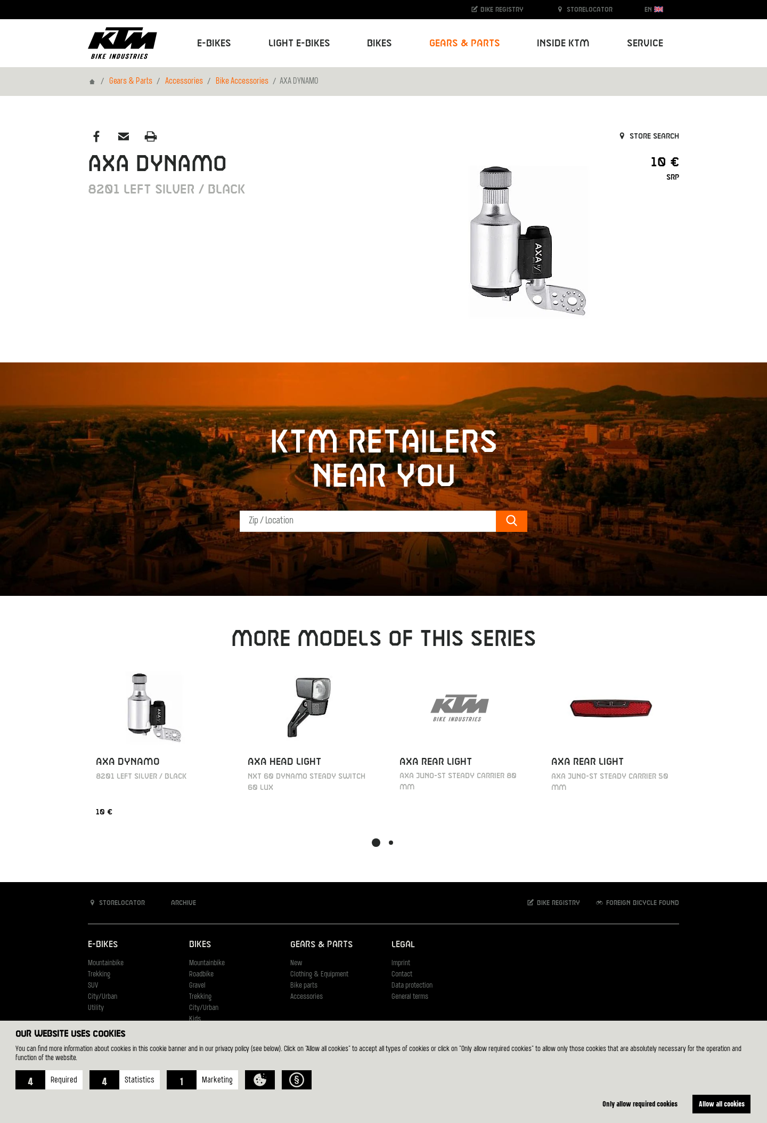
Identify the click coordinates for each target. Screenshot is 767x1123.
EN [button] (653, 9)
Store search (648, 136)
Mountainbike (106, 963)
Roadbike (201, 975)
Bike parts (303, 986)
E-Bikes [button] (214, 43)
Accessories (184, 81)
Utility (96, 1008)
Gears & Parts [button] (464, 43)
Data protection (412, 986)
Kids (195, 1019)
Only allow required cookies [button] (640, 1103)
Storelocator (584, 9)
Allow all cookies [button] (722, 1103)
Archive (178, 902)
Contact (401, 975)
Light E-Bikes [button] (299, 43)
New (296, 963)
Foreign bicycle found (637, 902)
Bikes (200, 944)
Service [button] (645, 43)
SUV (93, 986)
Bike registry (497, 9)
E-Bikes (103, 944)
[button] (49, 1079)
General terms (409, 997)
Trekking (99, 975)
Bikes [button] (379, 43)
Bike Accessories (242, 81)
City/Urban (102, 997)
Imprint (400, 963)
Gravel (197, 986)
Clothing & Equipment (319, 975)
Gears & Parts (130, 81)
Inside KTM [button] (563, 43)
